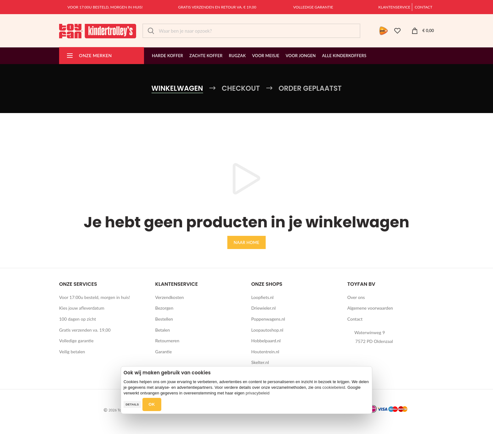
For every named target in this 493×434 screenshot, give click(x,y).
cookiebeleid (333, 387)
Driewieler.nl (263, 308)
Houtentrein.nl (265, 351)
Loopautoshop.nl (267, 330)
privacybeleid (257, 393)
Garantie (163, 351)
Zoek (151, 31)
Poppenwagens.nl (268, 319)
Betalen (162, 330)
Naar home (246, 242)
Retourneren (167, 340)
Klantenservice (394, 7)
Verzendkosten (169, 297)
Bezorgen (164, 308)
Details (132, 404)
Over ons (356, 297)
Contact (423, 7)
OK (152, 404)
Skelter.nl (260, 362)
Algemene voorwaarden (370, 308)
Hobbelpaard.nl (266, 340)
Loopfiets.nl (262, 297)
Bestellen (164, 319)
